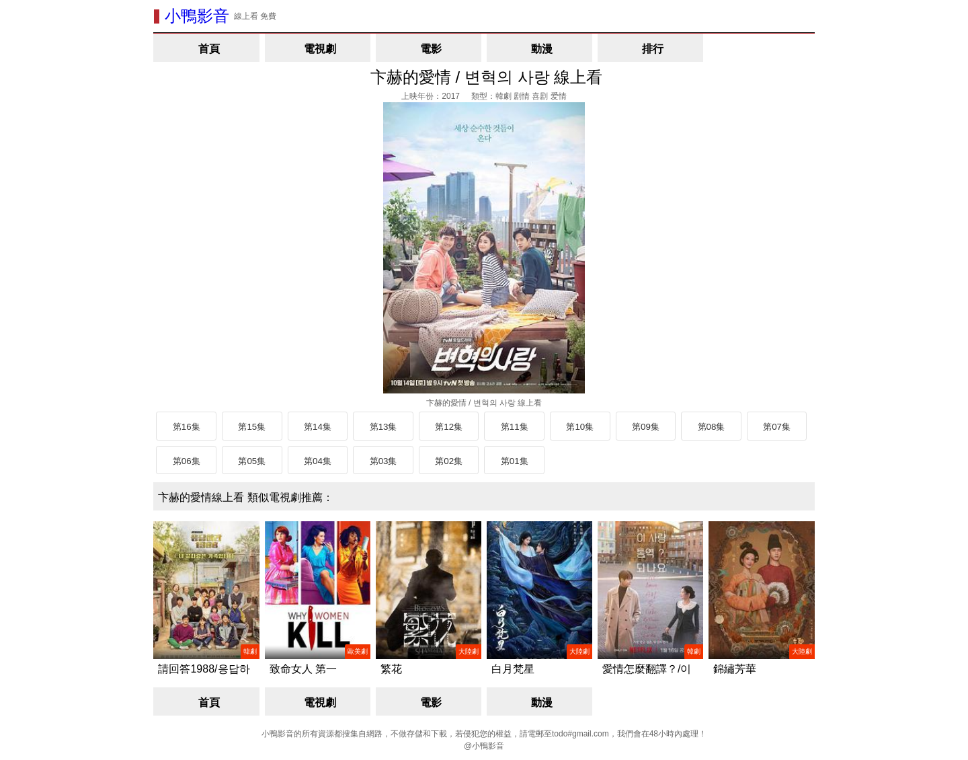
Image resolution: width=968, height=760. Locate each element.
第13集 (383, 427)
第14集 (317, 427)
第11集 (514, 427)
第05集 (252, 461)
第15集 (252, 427)
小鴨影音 (197, 16)
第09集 (645, 427)
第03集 (383, 461)
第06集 (186, 461)
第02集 (448, 461)
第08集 (711, 427)
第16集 (186, 427)
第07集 (777, 427)
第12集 (448, 427)
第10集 (580, 427)
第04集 (317, 461)
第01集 (514, 461)
